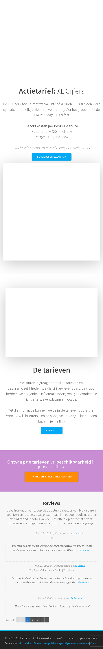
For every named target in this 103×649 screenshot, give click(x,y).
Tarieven (38, 643)
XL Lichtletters (25, 643)
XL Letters (78, 533)
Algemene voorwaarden (77, 643)
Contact (51, 430)
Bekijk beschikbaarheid (51, 156)
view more (85, 550)
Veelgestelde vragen (53, 643)
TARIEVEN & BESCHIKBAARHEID (51, 476)
